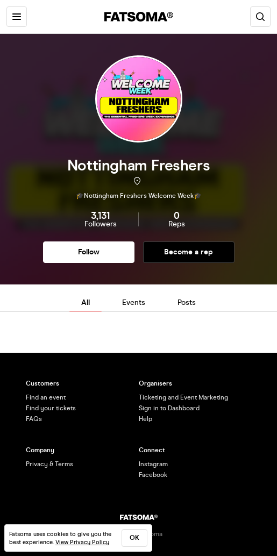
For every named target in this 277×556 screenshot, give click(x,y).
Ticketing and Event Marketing (183, 397)
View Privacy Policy (82, 542)
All (85, 302)
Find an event (46, 397)
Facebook (153, 475)
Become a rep (188, 251)
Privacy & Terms (49, 464)
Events (133, 302)
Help (145, 419)
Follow (89, 251)
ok (134, 537)
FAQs (34, 419)
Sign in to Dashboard (169, 408)
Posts (186, 302)
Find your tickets (51, 408)
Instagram (153, 464)
